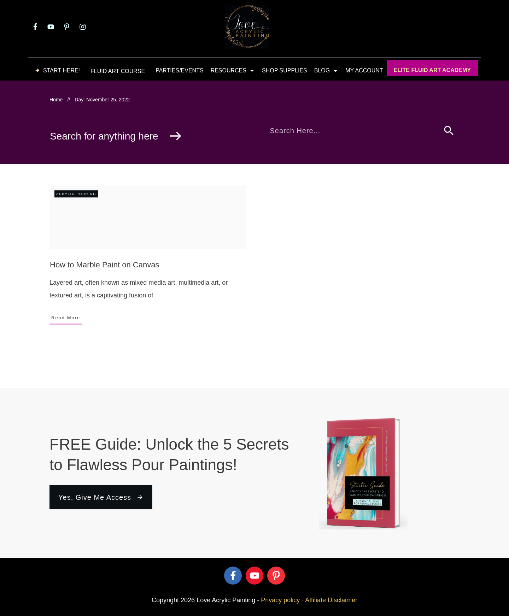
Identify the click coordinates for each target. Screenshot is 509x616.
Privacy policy (280, 600)
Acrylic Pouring (76, 194)
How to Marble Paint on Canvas (104, 264)
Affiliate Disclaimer (331, 600)
